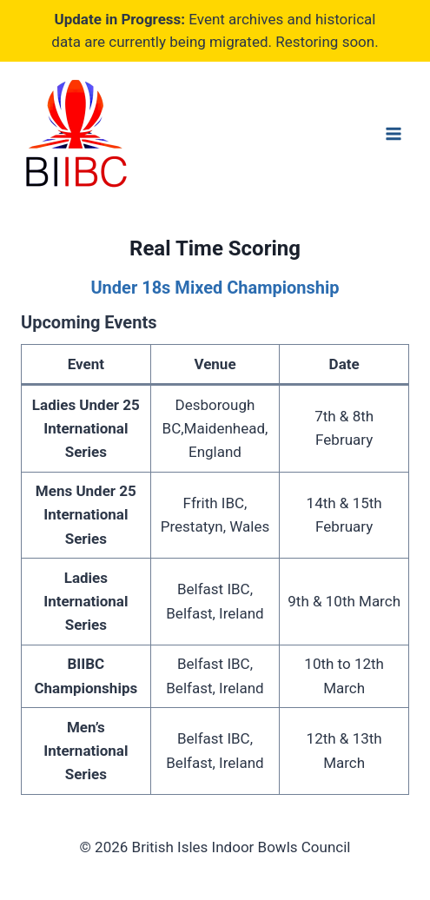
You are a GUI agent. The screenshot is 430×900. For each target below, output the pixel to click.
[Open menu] (393, 133)
